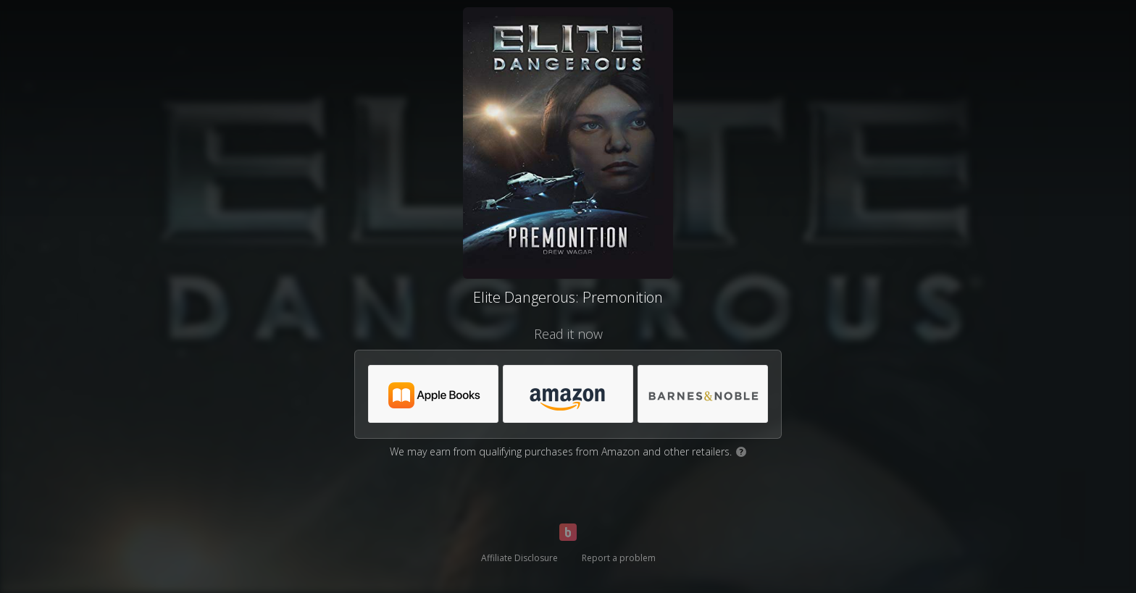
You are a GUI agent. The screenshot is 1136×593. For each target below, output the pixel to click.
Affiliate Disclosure (519, 558)
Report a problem (619, 558)
